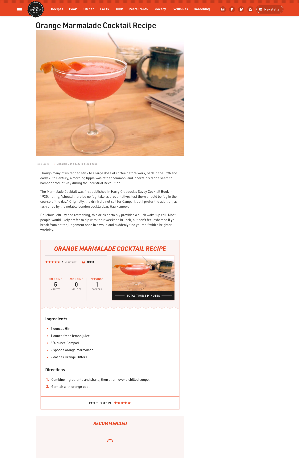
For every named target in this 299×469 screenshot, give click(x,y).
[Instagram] (223, 9)
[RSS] (250, 9)
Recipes (57, 9)
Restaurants (138, 9)
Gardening (202, 9)
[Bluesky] (241, 9)
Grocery (160, 9)
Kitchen (88, 9)
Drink (119, 9)
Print (88, 262)
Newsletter (270, 9)
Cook (73, 9)
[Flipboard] (232, 9)
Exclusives (180, 9)
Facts (104, 9)
